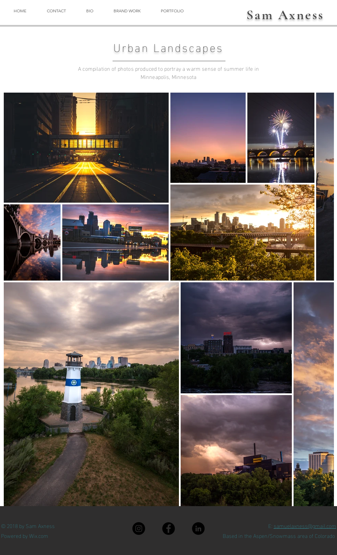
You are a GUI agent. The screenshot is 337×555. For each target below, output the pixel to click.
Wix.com (38, 535)
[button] (127, 10)
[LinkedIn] (198, 528)
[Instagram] (138, 528)
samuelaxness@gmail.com (305, 525)
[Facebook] (168, 528)
